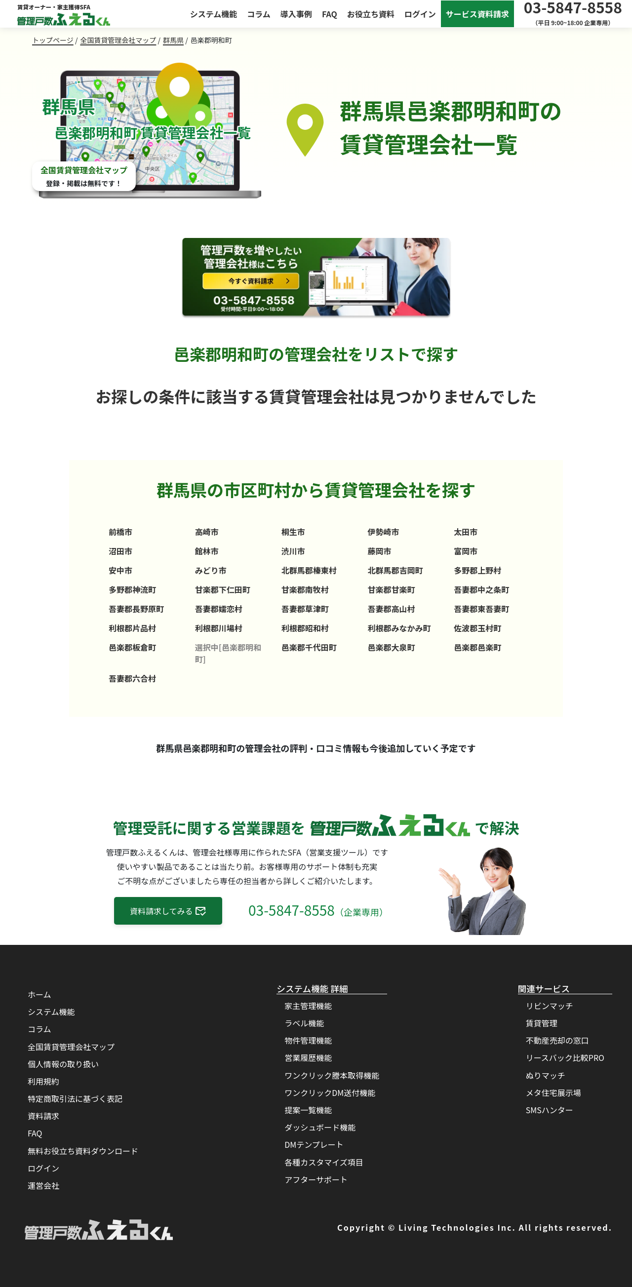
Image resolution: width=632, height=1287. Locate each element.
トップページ (53, 40)
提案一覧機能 (308, 1110)
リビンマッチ (549, 1006)
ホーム (39, 994)
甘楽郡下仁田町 (222, 589)
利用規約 (43, 1081)
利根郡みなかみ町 (399, 628)
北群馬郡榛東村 (309, 570)
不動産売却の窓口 (557, 1040)
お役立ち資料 (371, 14)
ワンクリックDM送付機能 (329, 1092)
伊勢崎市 (383, 532)
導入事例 (296, 14)
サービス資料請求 (477, 14)
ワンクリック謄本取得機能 (331, 1075)
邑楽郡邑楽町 (477, 647)
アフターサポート (316, 1179)
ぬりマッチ (545, 1075)
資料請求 (43, 1116)
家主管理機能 (308, 1006)
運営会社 (43, 1185)
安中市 (120, 570)
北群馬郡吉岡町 (395, 570)
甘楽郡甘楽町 (391, 589)
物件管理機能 (308, 1040)
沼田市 (120, 551)
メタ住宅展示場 (553, 1092)
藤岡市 (379, 551)
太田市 (465, 532)
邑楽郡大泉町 (391, 647)
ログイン (420, 14)
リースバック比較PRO (565, 1057)
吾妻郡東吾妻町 (481, 609)
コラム (259, 14)
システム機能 (213, 14)
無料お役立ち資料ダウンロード (83, 1151)
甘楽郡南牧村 (305, 589)
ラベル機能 (304, 1023)
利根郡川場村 (218, 628)
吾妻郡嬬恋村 (218, 609)
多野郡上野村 (477, 570)
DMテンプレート (314, 1144)
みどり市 (211, 570)
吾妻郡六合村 (132, 678)
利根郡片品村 (132, 628)
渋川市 (293, 551)
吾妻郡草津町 (305, 609)
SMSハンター (549, 1110)
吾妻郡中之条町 (481, 589)
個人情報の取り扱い (63, 1064)
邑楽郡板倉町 (132, 647)
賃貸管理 (541, 1023)
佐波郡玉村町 (477, 628)
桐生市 (293, 532)
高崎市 (207, 532)
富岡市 (465, 551)
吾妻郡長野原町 (136, 609)
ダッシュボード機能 (320, 1127)
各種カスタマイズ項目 (323, 1162)
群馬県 (173, 40)
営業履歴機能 (308, 1057)
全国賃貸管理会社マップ (118, 40)
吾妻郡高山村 (391, 609)
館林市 (207, 551)
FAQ (329, 14)
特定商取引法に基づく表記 (75, 1098)
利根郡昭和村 (305, 628)
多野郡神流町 (132, 589)
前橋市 (120, 532)
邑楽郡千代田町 (309, 647)
